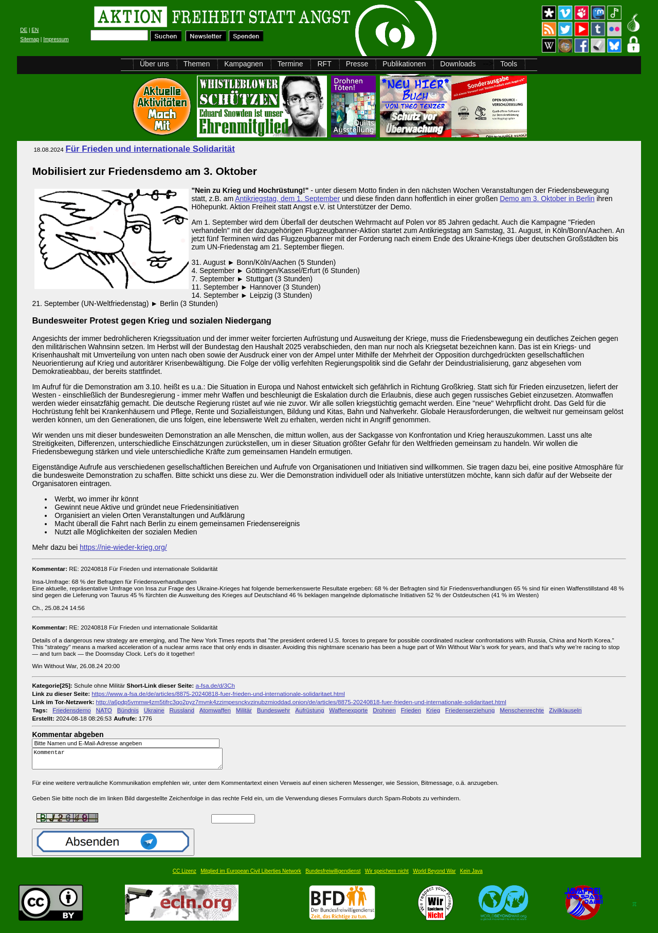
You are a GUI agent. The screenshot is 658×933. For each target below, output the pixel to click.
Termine (290, 64)
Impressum (55, 39)
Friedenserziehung (470, 710)
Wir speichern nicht (387, 875)
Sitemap (29, 39)
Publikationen (404, 64)
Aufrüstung (309, 710)
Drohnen (384, 710)
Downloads (458, 64)
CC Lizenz (184, 875)
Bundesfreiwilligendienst (332, 875)
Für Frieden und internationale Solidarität (150, 149)
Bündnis (128, 710)
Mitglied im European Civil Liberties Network (250, 875)
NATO (104, 710)
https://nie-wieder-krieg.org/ (123, 547)
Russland (181, 710)
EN (35, 30)
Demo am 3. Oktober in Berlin (547, 198)
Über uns (154, 64)
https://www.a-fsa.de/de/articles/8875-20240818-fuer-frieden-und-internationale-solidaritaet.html (218, 693)
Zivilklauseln (565, 710)
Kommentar (130, 761)
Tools (508, 64)
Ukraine (154, 710)
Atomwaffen (215, 710)
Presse (357, 64)
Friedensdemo (71, 710)
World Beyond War (434, 875)
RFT (324, 64)
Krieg (433, 710)
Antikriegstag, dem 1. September (287, 198)
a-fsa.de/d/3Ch (214, 685)
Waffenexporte (348, 710)
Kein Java (471, 875)
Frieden (411, 710)
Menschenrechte (522, 710)
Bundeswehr (273, 710)
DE (23, 30)
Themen (197, 64)
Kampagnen (243, 64)
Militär (244, 710)
